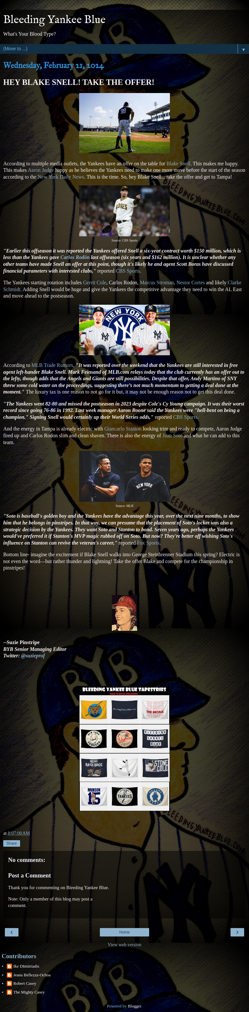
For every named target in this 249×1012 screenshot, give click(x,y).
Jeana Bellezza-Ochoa (32, 974)
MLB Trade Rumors (52, 365)
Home (124, 932)
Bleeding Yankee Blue (54, 20)
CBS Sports (128, 271)
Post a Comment (29, 875)
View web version (124, 944)
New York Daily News (61, 177)
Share (11, 843)
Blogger (134, 1006)
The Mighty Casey (29, 992)
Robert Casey (24, 983)
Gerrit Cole (94, 282)
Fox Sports (148, 543)
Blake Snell (177, 163)
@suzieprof (33, 655)
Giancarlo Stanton (123, 428)
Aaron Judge (41, 170)
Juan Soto (172, 435)
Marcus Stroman (157, 282)
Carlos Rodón (74, 257)
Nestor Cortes (190, 282)
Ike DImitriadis (26, 966)
